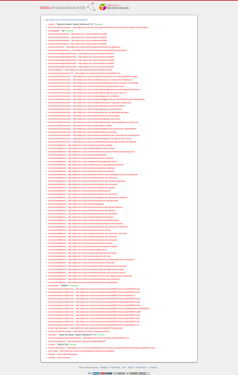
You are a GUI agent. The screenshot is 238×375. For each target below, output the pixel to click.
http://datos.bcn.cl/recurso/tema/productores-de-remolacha (99, 106)
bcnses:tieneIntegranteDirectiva (62, 53)
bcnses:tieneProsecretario (59, 331)
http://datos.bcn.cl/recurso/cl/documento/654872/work (88, 70)
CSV (124, 367)
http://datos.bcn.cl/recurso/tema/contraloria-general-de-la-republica (97, 266)
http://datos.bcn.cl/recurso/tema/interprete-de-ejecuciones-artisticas (97, 197)
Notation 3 (104, 367)
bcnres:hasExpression (58, 328)
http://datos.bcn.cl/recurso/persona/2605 (89, 34)
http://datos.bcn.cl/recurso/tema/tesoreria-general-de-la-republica (96, 181)
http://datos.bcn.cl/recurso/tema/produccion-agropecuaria (93, 200)
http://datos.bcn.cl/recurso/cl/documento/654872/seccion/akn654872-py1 (108, 315)
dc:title (51, 24)
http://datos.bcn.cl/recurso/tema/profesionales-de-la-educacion (95, 223)
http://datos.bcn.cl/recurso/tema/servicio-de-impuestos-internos (96, 165)
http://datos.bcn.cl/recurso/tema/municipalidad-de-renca (92, 161)
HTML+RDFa (141, 367)
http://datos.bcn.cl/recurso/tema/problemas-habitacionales (93, 220)
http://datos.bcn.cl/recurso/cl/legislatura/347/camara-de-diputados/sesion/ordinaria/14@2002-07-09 (111, 348)
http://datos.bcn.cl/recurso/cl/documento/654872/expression (96, 328)
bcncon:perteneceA (56, 341)
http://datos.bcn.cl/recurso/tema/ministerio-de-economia (92, 184)
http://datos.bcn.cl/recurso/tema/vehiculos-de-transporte (92, 240)
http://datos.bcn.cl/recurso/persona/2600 (89, 37)
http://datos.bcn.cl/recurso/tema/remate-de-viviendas (91, 171)
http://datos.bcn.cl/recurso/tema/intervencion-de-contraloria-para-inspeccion (101, 151)
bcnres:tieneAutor (56, 47)
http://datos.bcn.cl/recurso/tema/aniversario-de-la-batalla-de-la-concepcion (105, 122)
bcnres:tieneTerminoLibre (59, 76)
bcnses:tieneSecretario (58, 44)
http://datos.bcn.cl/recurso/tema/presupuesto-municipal (92, 253)
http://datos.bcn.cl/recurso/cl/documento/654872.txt (97, 73)
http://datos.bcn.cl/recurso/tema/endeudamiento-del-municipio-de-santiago (105, 83)
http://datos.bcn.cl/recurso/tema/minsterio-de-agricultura (92, 214)
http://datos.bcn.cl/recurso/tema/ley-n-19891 (92, 125)
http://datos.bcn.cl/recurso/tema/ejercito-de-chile (89, 256)
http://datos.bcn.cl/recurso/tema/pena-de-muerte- (89, 230)
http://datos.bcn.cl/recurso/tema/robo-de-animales (95, 132)
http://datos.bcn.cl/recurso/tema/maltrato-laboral (89, 191)
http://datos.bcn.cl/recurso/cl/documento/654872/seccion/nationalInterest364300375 (113, 308)
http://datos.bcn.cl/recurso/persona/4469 (88, 44)
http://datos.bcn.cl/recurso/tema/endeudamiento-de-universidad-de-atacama (106, 89)
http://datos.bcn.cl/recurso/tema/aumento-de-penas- (91, 158)
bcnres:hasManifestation (59, 50)
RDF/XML (115, 367)
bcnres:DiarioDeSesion (67, 354)
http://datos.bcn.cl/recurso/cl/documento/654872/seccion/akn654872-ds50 (108, 312)
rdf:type (51, 354)
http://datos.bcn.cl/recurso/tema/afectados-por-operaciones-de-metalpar (104, 142)
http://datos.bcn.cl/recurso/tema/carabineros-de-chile (91, 263)
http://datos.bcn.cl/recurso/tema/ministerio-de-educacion (93, 178)
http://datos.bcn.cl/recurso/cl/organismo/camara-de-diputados (93, 47)
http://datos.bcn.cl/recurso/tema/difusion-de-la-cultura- (92, 148)
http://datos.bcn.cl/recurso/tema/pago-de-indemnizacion (97, 109)
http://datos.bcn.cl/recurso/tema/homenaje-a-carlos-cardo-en (99, 93)
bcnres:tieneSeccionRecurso (61, 289)
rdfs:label (52, 335)
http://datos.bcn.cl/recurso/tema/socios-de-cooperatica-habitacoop (102, 102)
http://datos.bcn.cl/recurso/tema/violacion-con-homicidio (92, 194)
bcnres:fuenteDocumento (59, 27)
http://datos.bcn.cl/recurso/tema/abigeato (86, 204)
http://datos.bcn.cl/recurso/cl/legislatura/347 (87, 341)
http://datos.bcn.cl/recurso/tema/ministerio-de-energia (91, 187)
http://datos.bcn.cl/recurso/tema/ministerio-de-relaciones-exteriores (97, 233)
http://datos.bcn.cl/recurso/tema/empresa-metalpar (90, 145)
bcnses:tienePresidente (58, 34)
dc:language (53, 31)
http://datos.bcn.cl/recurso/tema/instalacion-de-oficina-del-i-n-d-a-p (102, 138)
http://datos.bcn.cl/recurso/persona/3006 (89, 40)
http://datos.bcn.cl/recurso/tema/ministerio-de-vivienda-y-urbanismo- (98, 227)
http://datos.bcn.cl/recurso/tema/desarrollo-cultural (90, 243)
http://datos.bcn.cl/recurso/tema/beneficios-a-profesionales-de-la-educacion (101, 259)
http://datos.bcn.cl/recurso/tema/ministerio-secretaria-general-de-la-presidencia (103, 174)
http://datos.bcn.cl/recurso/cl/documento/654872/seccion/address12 (105, 295)
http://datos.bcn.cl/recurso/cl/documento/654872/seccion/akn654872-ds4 (108, 305)
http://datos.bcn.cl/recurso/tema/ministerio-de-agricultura (93, 282)
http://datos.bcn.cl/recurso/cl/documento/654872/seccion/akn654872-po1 (108, 318)
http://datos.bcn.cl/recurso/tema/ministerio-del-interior (91, 210)
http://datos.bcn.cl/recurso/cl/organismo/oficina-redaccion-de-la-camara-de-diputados (110, 27)
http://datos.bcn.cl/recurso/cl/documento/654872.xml (106, 338)
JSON (130, 367)
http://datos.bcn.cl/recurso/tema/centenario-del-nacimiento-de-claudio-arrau (106, 135)
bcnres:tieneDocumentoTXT (60, 73)
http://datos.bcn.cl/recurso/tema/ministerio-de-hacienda (92, 236)
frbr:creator (53, 351)
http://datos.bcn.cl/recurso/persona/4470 (96, 53)
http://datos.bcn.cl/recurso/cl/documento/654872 (66, 20)
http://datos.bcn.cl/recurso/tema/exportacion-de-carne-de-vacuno (96, 272)
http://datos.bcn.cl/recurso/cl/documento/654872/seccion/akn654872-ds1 (108, 292)
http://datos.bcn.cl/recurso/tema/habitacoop (87, 155)
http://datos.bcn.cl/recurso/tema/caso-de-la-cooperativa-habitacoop (102, 80)
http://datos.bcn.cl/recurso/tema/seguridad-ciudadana (91, 168)
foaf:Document (63, 357)
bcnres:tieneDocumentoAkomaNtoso (64, 338)
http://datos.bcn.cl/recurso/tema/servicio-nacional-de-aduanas (95, 207)
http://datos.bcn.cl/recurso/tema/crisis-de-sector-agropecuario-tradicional (100, 276)
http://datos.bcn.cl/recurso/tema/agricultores (87, 249)
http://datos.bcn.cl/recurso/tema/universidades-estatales (92, 246)
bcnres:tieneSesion (56, 348)
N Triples (153, 367)
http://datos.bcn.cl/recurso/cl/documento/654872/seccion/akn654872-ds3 (108, 298)
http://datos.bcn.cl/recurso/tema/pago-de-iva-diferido (96, 96)
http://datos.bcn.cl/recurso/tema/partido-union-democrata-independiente (104, 129)
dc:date (51, 344)
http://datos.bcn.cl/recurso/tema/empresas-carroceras (96, 119)
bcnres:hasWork (55, 70)
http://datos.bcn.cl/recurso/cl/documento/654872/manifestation (99, 50)
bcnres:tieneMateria (57, 145)
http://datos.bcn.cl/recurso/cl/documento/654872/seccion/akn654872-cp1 (108, 321)
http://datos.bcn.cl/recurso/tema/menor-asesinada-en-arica (99, 86)
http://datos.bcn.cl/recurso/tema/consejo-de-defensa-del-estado (96, 269)
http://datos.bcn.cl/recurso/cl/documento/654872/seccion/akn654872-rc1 (107, 325)
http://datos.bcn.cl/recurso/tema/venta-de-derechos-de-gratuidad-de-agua (105, 76)
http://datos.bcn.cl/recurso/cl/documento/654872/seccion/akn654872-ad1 (108, 289)
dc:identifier (53, 285)
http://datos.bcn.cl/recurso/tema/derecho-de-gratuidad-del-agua (101, 112)
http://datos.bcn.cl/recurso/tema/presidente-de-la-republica (94, 279)
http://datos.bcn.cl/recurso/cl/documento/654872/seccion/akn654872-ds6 (108, 302)
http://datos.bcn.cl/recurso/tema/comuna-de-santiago (96, 116)
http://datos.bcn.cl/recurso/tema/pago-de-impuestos (91, 217)
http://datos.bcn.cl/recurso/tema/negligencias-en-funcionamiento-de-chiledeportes (109, 99)
